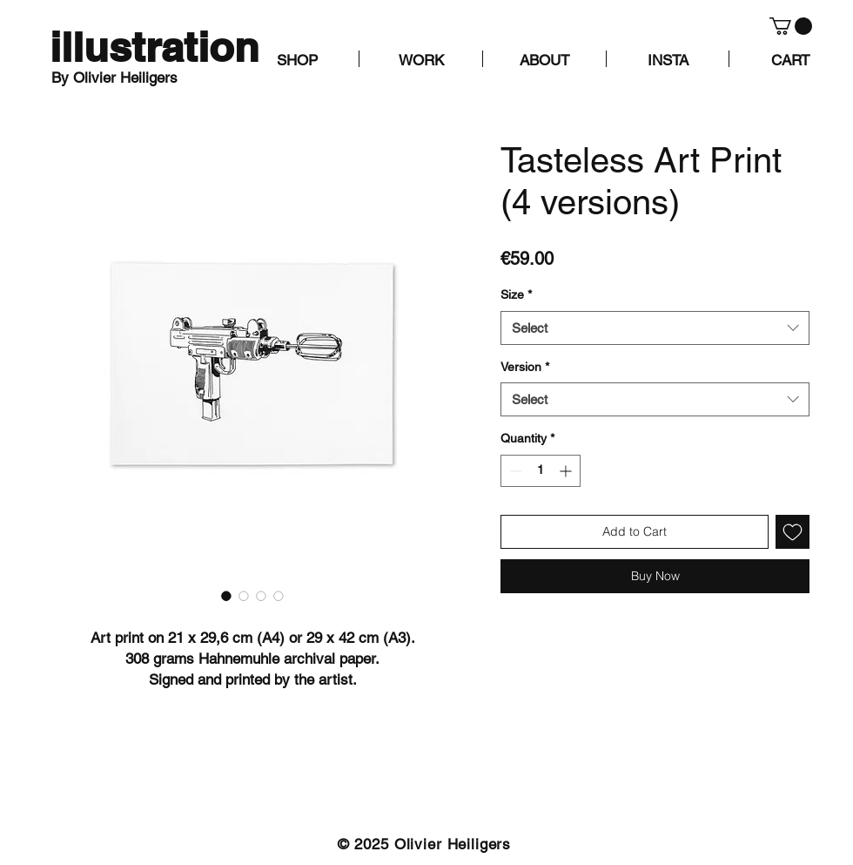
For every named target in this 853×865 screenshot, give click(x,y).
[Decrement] (514, 471)
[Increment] (567, 471)
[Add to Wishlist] (792, 532)
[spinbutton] (540, 471)
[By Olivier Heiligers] (134, 78)
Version (524, 367)
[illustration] (154, 48)
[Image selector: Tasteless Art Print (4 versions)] (226, 596)
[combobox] (654, 328)
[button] (790, 26)
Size (516, 294)
